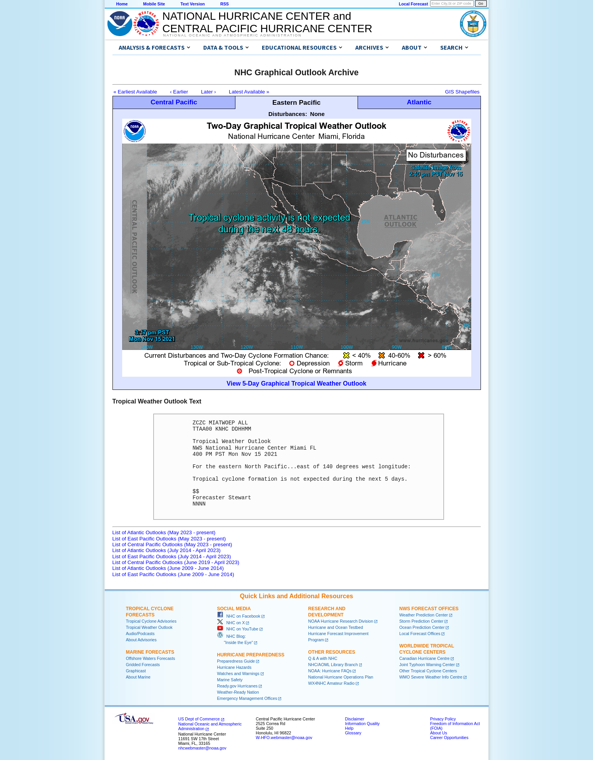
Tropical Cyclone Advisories (151, 621)
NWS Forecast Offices (429, 608)
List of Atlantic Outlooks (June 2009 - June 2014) (168, 568)
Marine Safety (230, 679)
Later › (208, 92)
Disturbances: (287, 114)
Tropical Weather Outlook (149, 627)
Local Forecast (413, 4)
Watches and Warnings (238, 673)
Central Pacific (173, 102)
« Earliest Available (135, 92)
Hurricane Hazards (234, 667)
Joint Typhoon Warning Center (427, 664)
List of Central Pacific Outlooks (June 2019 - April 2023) (175, 562)
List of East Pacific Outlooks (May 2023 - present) (169, 539)
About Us (438, 733)
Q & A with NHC (322, 658)
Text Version (192, 4)
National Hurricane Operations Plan (340, 677)
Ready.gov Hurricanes (237, 686)
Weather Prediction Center (423, 615)
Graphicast (136, 670)
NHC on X (231, 622)
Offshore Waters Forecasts (150, 658)
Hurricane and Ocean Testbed (335, 627)
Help (349, 728)
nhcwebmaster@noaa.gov (202, 748)
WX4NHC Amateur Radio (331, 683)
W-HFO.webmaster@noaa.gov (284, 737)
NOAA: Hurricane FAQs (330, 670)
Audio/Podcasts (140, 633)
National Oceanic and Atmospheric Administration (232, 35)
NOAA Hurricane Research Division (340, 621)
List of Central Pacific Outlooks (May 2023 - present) (172, 544)
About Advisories (141, 639)
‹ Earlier (179, 92)
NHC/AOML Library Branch (333, 664)
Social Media (234, 608)
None (317, 114)
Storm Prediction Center (421, 621)
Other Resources (331, 652)
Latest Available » (249, 92)
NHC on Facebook (239, 616)
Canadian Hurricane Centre (424, 658)
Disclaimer (355, 719)
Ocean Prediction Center (422, 627)
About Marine (138, 677)
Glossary (353, 733)
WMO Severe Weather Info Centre (431, 677)
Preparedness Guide (236, 661)
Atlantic (419, 102)
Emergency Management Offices (247, 698)
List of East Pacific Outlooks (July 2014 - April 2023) (171, 556)
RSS (224, 4)
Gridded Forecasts (143, 664)
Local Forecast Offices (420, 633)
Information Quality (362, 723)
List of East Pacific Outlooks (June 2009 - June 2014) (173, 574)
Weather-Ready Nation (238, 692)
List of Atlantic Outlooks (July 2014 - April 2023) (166, 550)
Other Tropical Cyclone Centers (428, 670)
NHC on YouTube (237, 629)
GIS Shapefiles (462, 92)
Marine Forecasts (150, 652)
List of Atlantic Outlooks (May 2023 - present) (164, 532)
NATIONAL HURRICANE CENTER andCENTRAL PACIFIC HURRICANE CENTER (267, 22)
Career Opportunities (449, 737)
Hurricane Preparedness (251, 655)
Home (122, 4)
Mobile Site (154, 4)
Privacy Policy (443, 719)
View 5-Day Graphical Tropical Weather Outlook (296, 383)
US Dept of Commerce (199, 719)
